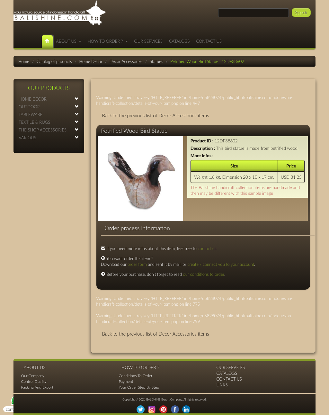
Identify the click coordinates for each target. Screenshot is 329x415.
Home (23, 61)
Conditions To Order (136, 375)
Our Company (33, 375)
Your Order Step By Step (139, 387)
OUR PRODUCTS (49, 88)
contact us (207, 248)
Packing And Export (37, 387)
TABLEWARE (49, 114)
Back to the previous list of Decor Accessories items (152, 115)
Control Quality (34, 381)
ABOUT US (68, 41)
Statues (156, 61)
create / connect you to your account (220, 264)
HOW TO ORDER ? (108, 41)
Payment (126, 381)
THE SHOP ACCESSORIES (49, 129)
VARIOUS (49, 137)
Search (301, 12)
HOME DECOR (49, 99)
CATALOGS (179, 41)
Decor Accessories (126, 61)
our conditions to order (203, 274)
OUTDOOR (49, 106)
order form (137, 264)
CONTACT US (209, 41)
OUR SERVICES (148, 41)
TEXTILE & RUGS (49, 122)
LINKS (222, 384)
